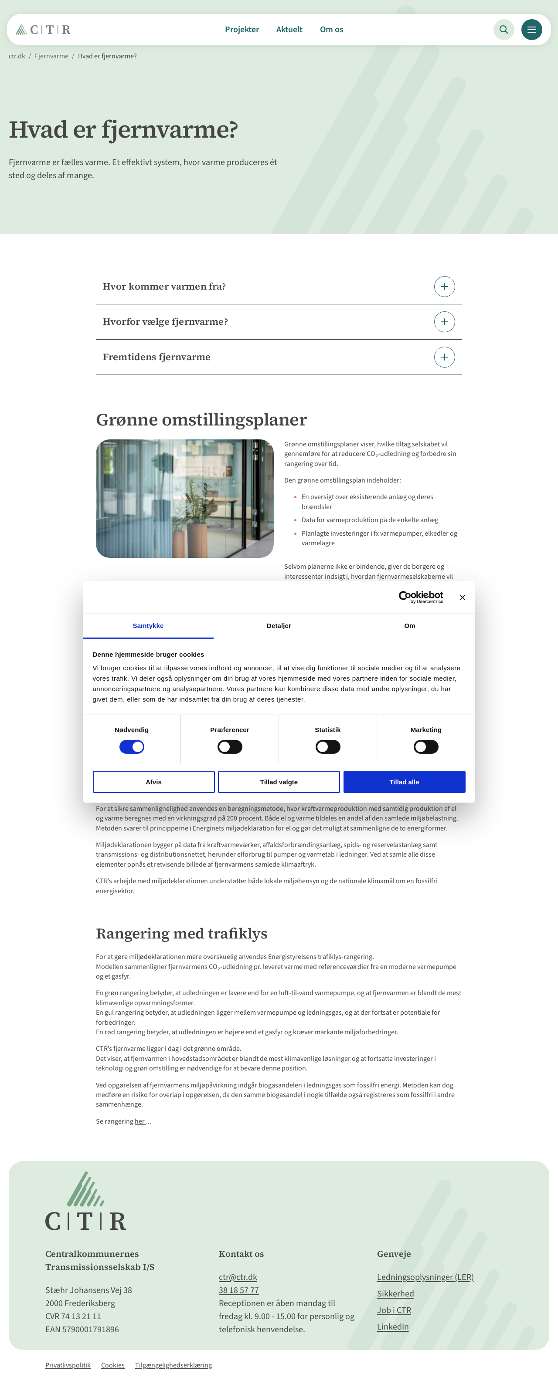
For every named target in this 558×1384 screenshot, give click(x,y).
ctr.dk (17, 56)
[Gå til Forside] (45, 32)
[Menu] (531, 29)
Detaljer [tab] (279, 625)
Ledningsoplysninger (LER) (425, 1277)
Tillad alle (404, 782)
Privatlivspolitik (68, 1365)
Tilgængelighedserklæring (173, 1365)
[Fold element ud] (279, 286)
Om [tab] (409, 625)
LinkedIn (393, 1327)
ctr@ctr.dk (238, 1277)
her (140, 1121)
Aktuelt (289, 30)
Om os (332, 30)
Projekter (242, 30)
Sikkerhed (395, 1294)
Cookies (113, 1365)
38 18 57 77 (239, 1290)
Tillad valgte (279, 782)
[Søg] (503, 29)
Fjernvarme (51, 56)
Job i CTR (394, 1310)
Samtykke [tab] (148, 625)
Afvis (154, 782)
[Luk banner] (462, 597)
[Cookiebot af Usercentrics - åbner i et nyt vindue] (405, 597)
